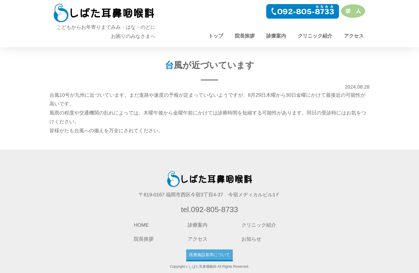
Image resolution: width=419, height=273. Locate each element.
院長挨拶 (245, 36)
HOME (141, 225)
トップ (215, 36)
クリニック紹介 (315, 36)
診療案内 (276, 36)
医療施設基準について (209, 254)
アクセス (354, 36)
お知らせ (251, 239)
